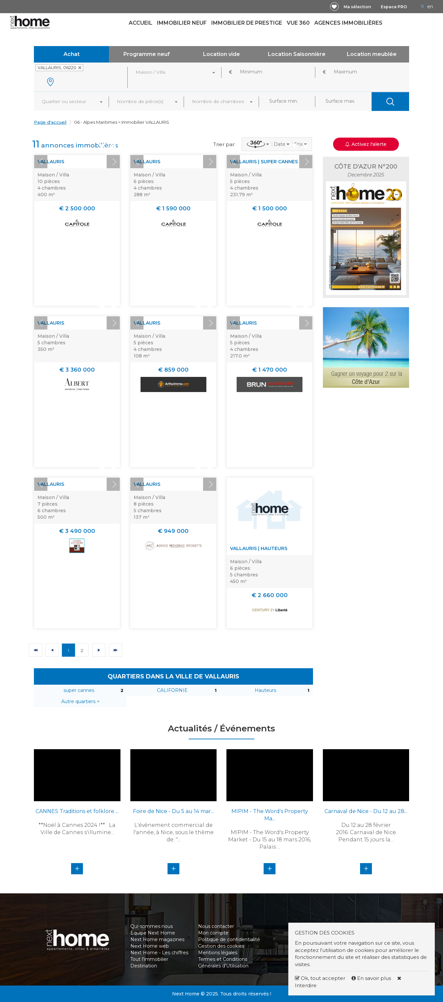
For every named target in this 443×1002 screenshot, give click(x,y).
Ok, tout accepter (320, 978)
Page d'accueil (50, 122)
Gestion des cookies (221, 946)
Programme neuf (146, 54)
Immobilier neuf (182, 23)
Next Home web (149, 946)
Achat (72, 54)
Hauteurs (265, 690)
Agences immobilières (348, 23)
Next (113, 161)
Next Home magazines (157, 939)
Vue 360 (298, 23)
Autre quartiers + (80, 701)
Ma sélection (357, 6)
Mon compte (213, 933)
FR (422, 7)
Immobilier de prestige (246, 23)
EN (430, 7)
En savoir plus (372, 978)
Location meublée (372, 54)
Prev (40, 161)
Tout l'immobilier (149, 959)
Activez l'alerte (365, 144)
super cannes (79, 690)
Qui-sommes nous (151, 926)
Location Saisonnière (297, 54)
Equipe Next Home (152, 933)
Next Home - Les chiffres (159, 953)
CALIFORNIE (172, 690)
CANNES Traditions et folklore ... (77, 811)
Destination (143, 966)
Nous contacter (216, 926)
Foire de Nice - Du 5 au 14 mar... (173, 811)
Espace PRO (394, 6)
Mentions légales (217, 953)
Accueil (140, 23)
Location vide (221, 54)
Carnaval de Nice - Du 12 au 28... (366, 811)
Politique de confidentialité (229, 939)
